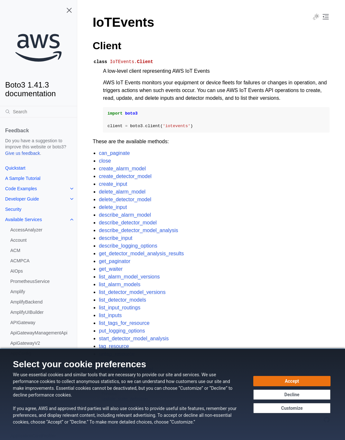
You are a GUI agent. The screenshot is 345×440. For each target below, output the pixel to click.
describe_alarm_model (125, 215)
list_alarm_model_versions (129, 276)
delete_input (113, 207)
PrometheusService (30, 281)
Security (13, 209)
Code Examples (21, 188)
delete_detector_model (125, 199)
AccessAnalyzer (26, 229)
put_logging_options (122, 330)
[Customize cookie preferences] (292, 408)
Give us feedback (22, 153)
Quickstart (15, 168)
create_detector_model (125, 176)
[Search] (38, 111)
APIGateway (22, 322)
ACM (15, 250)
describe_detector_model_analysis (138, 230)
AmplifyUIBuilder (26, 312)
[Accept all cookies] (292, 381)
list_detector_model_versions (132, 292)
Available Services (23, 219)
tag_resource (114, 346)
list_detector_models (122, 300)
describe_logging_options (128, 245)
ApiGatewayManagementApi (38, 332)
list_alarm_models (119, 284)
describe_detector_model (128, 222)
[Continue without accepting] (292, 394)
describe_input (115, 238)
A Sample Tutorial (23, 178)
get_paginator (114, 261)
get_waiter (111, 269)
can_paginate (114, 153)
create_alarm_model (122, 168)
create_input (113, 184)
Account (18, 240)
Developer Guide (22, 198)
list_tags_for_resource (124, 323)
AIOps (16, 271)
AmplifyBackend (26, 301)
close (105, 161)
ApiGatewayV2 (25, 343)
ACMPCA (20, 260)
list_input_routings (119, 307)
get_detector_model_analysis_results (141, 253)
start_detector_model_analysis (134, 338)
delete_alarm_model (122, 191)
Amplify (17, 291)
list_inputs (110, 315)
